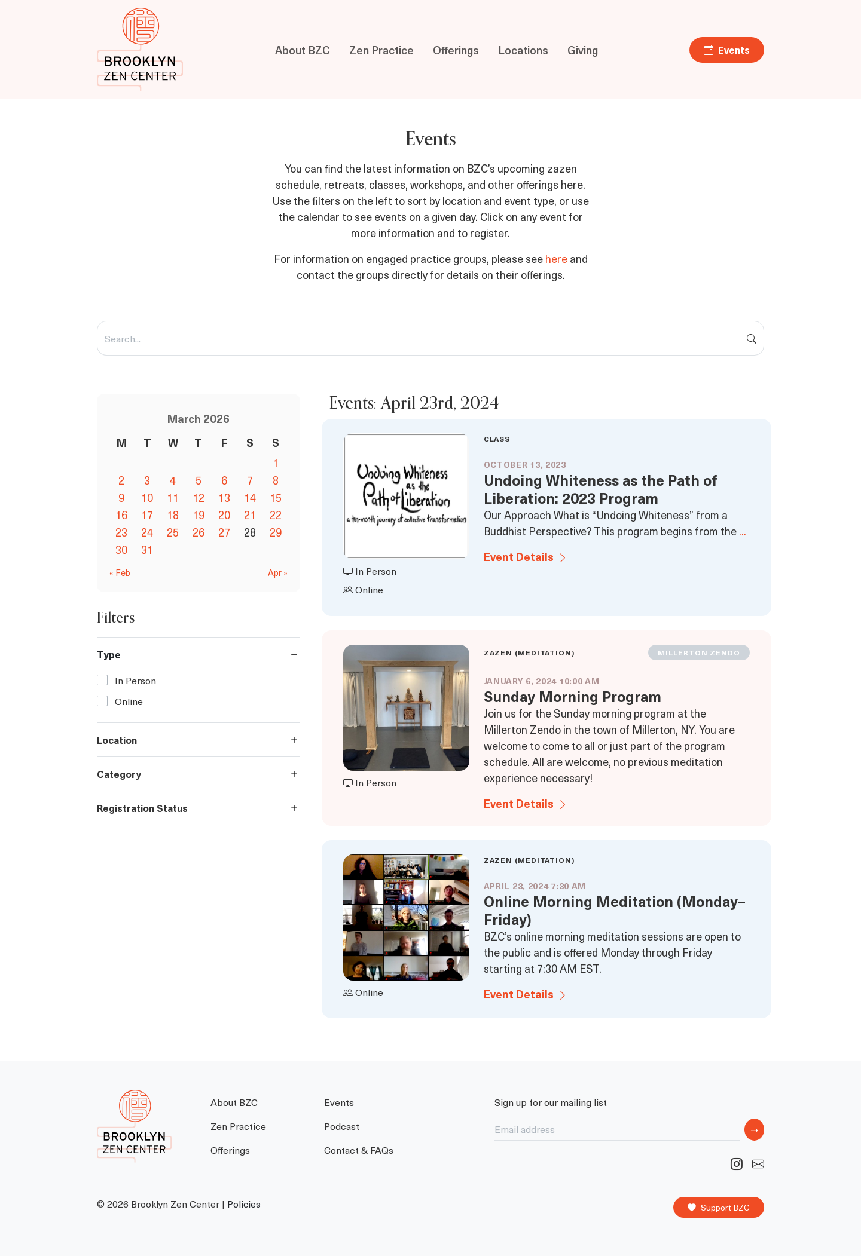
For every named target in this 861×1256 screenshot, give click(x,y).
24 (147, 532)
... (742, 531)
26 (198, 532)
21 (250, 515)
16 (121, 515)
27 (224, 532)
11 (173, 497)
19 (198, 515)
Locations (523, 50)
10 (147, 497)
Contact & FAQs (358, 1149)
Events (727, 49)
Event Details (526, 557)
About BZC (302, 50)
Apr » (278, 572)
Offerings (456, 50)
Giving (582, 50)
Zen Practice (381, 50)
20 (224, 515)
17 (147, 515)
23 (121, 532)
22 (276, 515)
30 (121, 549)
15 (276, 497)
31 (147, 549)
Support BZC (719, 1207)
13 (224, 497)
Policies (244, 1204)
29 (276, 532)
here (556, 258)
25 (173, 532)
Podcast (341, 1126)
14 (250, 497)
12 (198, 497)
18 (173, 515)
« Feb (119, 572)
